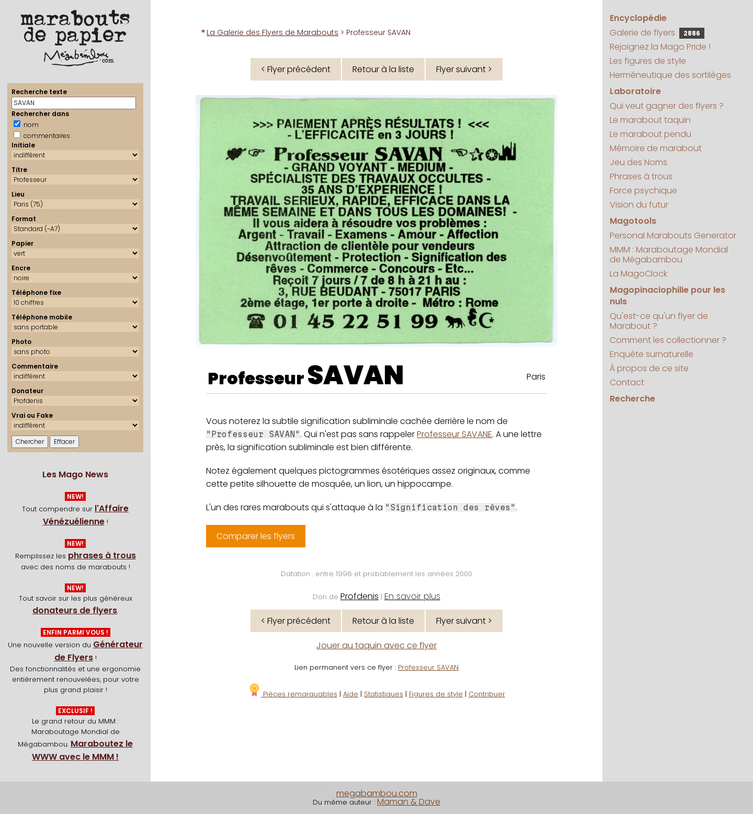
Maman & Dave (408, 802)
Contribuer (487, 694)
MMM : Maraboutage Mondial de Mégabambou (669, 255)
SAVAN (355, 375)
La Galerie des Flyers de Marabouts (272, 32)
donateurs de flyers (74, 610)
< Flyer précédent (295, 69)
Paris (536, 377)
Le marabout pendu (650, 134)
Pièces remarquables (292, 694)
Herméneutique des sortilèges (670, 75)
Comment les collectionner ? (668, 340)
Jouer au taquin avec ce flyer (376, 645)
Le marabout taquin (650, 120)
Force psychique (643, 191)
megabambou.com (376, 793)
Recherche (632, 399)
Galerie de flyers (657, 33)
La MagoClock (638, 274)
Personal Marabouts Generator (673, 236)
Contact (627, 382)
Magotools (633, 221)
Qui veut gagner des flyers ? (667, 106)
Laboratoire (635, 91)
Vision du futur (639, 205)
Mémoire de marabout (656, 148)
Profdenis (359, 596)
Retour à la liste (383, 69)
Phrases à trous (641, 176)
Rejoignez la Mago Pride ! (660, 47)
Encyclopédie (638, 18)
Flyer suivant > (464, 69)
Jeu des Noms (638, 162)
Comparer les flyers (255, 536)
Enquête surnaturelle (651, 354)
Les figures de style (648, 61)
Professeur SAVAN (428, 667)
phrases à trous (102, 555)
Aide (350, 694)
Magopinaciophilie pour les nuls (667, 295)
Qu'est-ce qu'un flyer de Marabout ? (659, 321)
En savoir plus (412, 596)
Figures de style (436, 694)
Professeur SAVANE (454, 434)
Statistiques (383, 694)
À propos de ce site (649, 368)
